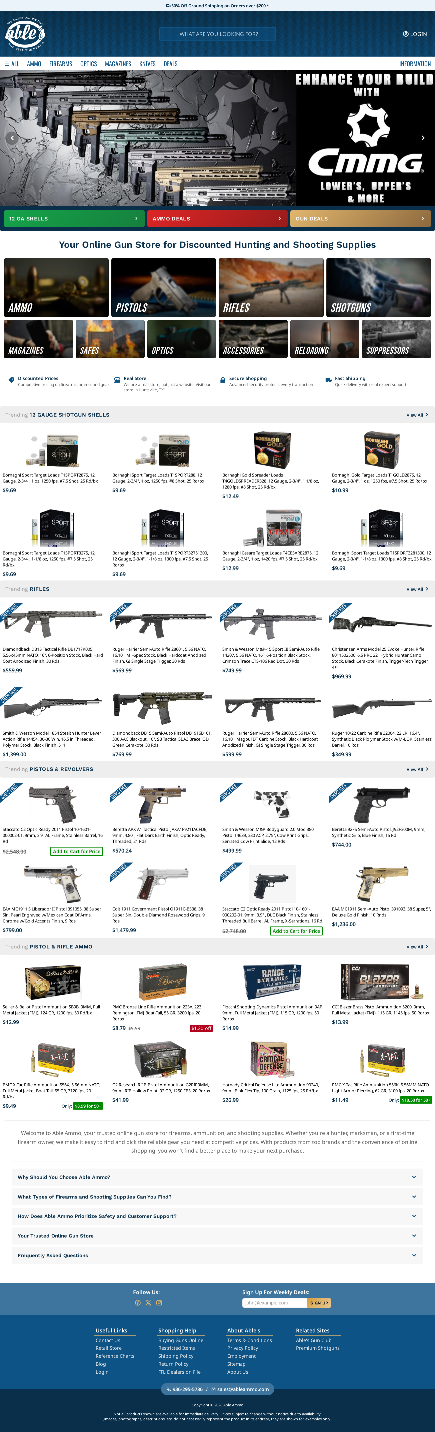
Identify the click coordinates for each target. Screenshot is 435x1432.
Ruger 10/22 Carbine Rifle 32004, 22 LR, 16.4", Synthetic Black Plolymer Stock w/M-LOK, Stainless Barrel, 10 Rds (382, 739)
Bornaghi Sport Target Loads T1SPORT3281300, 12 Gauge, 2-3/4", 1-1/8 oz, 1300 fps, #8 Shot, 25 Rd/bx (382, 556)
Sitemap (236, 1364)
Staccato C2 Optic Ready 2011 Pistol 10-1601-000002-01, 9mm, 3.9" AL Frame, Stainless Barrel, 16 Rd (53, 835)
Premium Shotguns (318, 1348)
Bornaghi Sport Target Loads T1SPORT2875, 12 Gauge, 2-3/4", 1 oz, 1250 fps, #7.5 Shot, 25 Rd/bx (50, 478)
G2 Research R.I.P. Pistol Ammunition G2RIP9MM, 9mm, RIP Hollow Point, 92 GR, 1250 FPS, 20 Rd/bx (161, 1088)
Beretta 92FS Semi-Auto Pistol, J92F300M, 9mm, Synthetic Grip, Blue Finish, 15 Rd (378, 832)
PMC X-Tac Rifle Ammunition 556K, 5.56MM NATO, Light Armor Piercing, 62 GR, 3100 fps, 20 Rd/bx (381, 1088)
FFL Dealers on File (179, 1372)
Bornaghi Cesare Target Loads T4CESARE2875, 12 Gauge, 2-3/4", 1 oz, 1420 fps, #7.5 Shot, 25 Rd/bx (270, 556)
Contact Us (108, 1340)
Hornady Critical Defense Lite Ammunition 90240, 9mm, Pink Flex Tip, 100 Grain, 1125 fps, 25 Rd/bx (270, 1088)
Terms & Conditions (249, 1340)
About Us (237, 1372)
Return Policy (173, 1364)
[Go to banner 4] (230, 200)
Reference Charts (115, 1356)
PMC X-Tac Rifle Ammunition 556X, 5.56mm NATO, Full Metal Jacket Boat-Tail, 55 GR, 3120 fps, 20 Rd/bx (51, 1091)
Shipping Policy (175, 1356)
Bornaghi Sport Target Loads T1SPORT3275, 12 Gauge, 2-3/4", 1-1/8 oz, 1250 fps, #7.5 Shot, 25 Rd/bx (49, 559)
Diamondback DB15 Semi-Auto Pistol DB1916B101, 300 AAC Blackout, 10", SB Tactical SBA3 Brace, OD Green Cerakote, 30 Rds (162, 739)
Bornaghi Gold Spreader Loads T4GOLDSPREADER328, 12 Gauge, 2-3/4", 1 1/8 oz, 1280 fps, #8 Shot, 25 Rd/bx (270, 481)
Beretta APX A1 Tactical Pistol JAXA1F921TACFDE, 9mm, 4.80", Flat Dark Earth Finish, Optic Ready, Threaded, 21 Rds (159, 835)
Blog (101, 1364)
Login (102, 1372)
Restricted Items (176, 1348)
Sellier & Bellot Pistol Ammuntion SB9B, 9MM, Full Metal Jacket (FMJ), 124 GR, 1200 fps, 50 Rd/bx (51, 1010)
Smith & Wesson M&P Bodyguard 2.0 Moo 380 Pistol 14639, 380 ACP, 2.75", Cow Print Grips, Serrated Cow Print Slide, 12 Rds (268, 835)
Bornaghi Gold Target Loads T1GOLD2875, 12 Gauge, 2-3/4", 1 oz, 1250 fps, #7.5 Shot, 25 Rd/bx (379, 478)
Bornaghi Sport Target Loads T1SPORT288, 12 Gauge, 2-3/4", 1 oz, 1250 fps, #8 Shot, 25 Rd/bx (158, 478)
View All (418, 415)
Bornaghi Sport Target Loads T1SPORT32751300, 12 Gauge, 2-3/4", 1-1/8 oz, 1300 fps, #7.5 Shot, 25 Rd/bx (160, 559)
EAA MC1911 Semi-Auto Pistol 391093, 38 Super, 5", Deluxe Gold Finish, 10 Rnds (381, 912)
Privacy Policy (242, 1348)
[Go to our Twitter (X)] (148, 1303)
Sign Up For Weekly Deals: (275, 1292)
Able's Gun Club (314, 1340)
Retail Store (109, 1348)
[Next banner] (423, 138)
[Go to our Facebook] (137, 1303)
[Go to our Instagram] (159, 1303)
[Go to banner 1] (192, 200)
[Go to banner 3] (218, 200)
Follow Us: (146, 1292)
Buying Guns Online (180, 1340)
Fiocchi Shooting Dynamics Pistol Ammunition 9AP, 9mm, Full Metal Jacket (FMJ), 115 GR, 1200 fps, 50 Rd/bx (272, 1013)
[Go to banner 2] (205, 200)
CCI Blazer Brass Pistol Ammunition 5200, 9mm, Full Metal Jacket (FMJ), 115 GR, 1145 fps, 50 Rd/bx (380, 1010)
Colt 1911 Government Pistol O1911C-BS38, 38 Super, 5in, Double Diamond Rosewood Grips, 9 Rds (158, 915)
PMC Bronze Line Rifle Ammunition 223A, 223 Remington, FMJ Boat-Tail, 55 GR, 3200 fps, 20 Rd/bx (156, 1013)
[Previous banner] (12, 138)
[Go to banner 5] (243, 200)
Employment (241, 1356)
